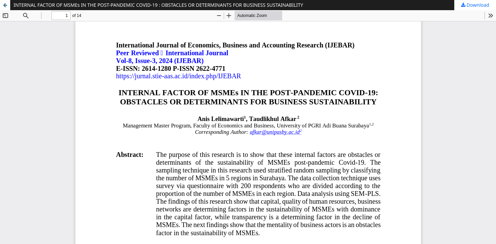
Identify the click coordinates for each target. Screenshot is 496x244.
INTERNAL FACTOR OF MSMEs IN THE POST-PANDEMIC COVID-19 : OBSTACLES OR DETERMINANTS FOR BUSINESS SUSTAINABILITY (158, 5)
